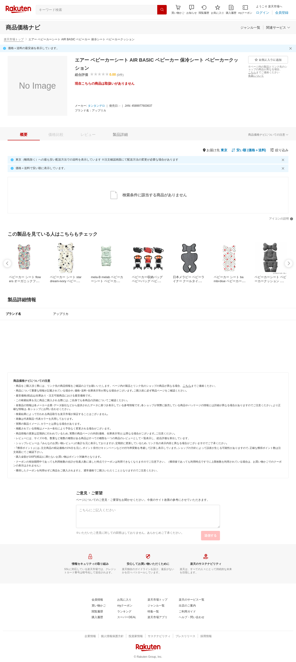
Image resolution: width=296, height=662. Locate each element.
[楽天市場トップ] (157, 600)
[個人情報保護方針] (112, 636)
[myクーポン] (245, 9)
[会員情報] (97, 600)
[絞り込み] (279, 150)
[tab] (24, 134)
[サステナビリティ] (159, 636)
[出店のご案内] (187, 606)
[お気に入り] (217, 9)
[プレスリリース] (185, 636)
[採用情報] (206, 636)
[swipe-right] (288, 263)
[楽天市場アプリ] (157, 617)
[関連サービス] (278, 27)
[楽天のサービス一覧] (191, 600)
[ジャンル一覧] (250, 27)
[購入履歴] (231, 9)
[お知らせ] (191, 9)
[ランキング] (124, 612)
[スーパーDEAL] (126, 617)
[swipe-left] (7, 263)
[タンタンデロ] (96, 106)
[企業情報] (90, 636)
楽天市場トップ (14, 39)
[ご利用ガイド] (187, 612)
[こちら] (252, 72)
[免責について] (256, 75)
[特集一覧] (153, 612)
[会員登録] (281, 12)
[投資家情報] (136, 636)
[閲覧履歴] (204, 9)
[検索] (162, 9)
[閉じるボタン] (291, 48)
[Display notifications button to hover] (177, 9)
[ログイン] (262, 12)
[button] (191, 9)
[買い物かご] (99, 606)
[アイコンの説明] (281, 219)
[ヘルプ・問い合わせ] (191, 617)
